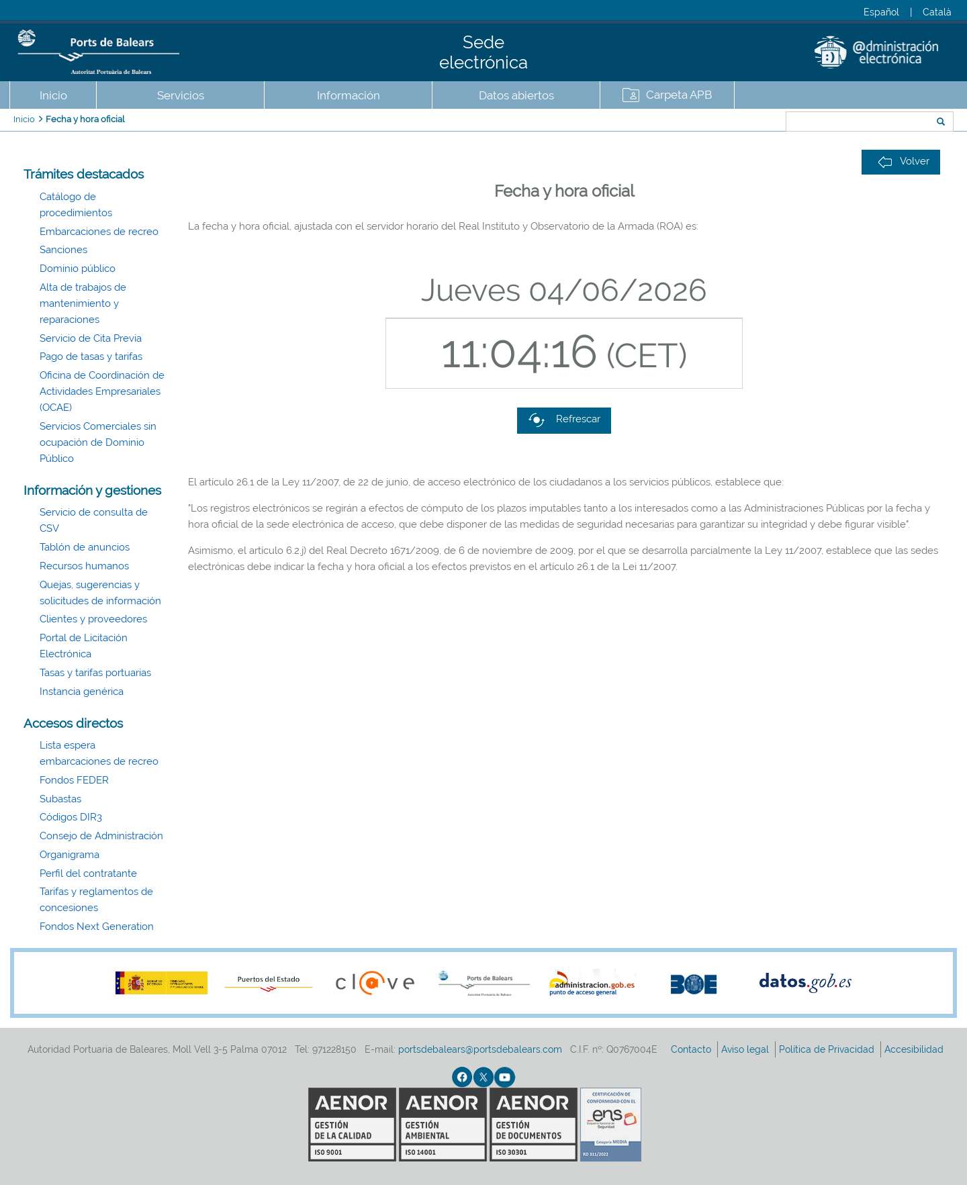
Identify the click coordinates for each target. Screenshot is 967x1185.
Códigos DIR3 (71, 817)
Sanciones (63, 250)
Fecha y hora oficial (85, 119)
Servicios (180, 95)
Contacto (692, 1049)
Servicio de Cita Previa (91, 338)
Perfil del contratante (88, 873)
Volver (903, 161)
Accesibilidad (915, 1049)
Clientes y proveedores (93, 619)
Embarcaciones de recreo (99, 232)
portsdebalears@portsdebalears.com (480, 1049)
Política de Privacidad (828, 1049)
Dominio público (78, 269)
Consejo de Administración (101, 836)
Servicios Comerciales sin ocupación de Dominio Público (98, 442)
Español (881, 12)
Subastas (60, 799)
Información (348, 95)
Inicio (53, 95)
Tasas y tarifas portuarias (95, 673)
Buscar (741, 123)
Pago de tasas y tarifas (91, 356)
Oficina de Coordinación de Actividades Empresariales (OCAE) (102, 391)
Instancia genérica (82, 691)
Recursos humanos (84, 566)
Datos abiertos (516, 95)
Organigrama (69, 855)
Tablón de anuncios (85, 547)
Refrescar (564, 420)
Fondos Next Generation (97, 926)
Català (937, 12)
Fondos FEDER (74, 780)
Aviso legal (746, 1049)
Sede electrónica (483, 52)
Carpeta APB (679, 94)
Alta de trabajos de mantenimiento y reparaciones (83, 303)
